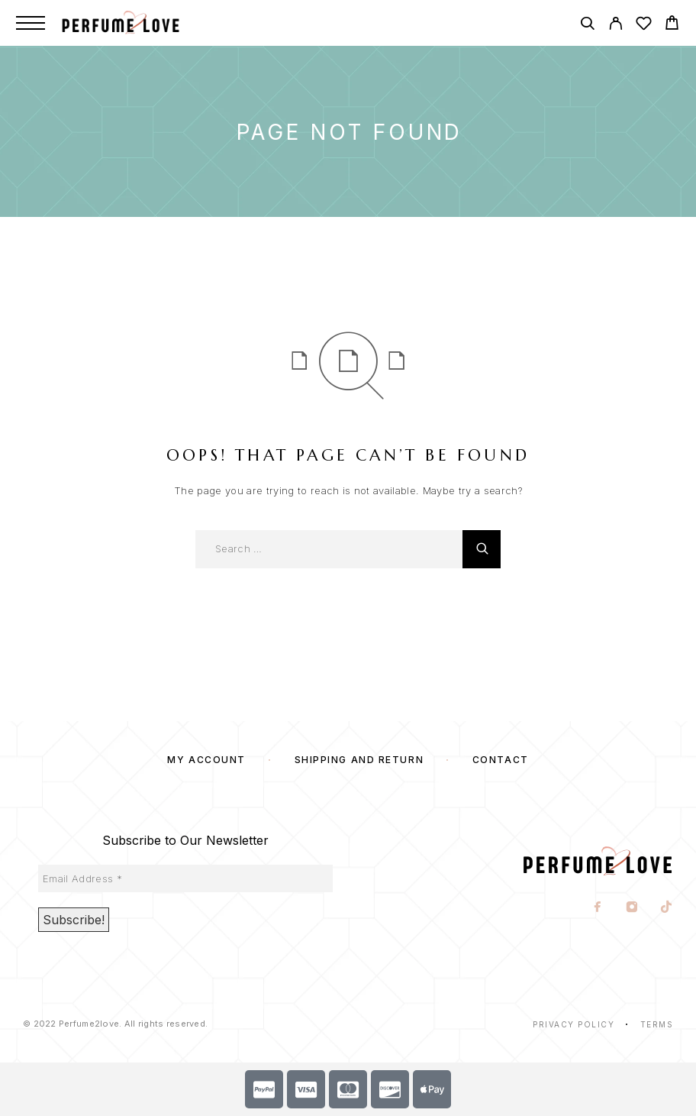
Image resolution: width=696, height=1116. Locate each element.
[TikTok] (666, 908)
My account (206, 759)
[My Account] (615, 25)
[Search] (587, 25)
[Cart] (672, 24)
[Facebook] (598, 908)
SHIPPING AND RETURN (359, 759)
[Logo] (136, 23)
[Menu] (30, 23)
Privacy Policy (573, 1024)
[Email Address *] (185, 878)
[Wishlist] (644, 25)
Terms (657, 1024)
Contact (500, 759)
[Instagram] (632, 908)
